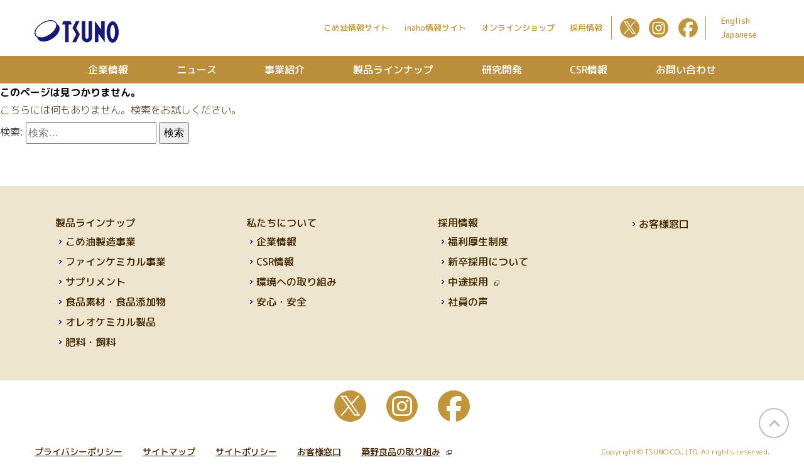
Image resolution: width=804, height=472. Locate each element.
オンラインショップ (518, 27)
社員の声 (468, 302)
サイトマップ (169, 452)
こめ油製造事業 (100, 242)
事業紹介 (284, 70)
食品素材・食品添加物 (115, 302)
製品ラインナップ (393, 70)
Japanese (739, 34)
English (735, 20)
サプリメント (95, 282)
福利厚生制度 (478, 242)
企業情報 (108, 70)
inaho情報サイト (435, 27)
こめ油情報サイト (356, 27)
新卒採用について (488, 262)
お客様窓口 (664, 224)
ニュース (197, 70)
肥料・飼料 (90, 342)
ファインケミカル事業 (115, 262)
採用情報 (586, 27)
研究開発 (502, 70)
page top (774, 423)
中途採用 (473, 282)
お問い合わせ (686, 70)
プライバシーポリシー (78, 452)
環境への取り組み (296, 282)
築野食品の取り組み (406, 452)
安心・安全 (281, 302)
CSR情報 (588, 70)
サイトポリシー (246, 452)
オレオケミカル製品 (110, 322)
